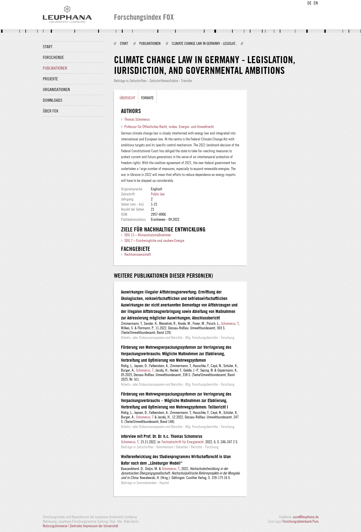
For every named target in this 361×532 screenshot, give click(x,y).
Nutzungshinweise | (56, 526)
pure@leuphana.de (305, 517)
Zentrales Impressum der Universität (94, 526)
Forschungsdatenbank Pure (300, 521)
